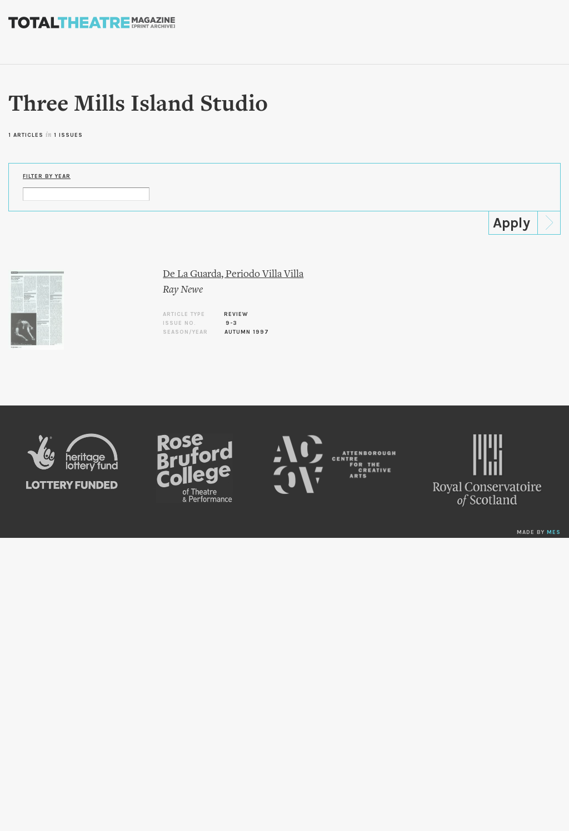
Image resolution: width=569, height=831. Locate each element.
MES (554, 532)
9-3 (231, 323)
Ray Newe (183, 290)
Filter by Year (47, 176)
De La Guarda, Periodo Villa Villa (233, 274)
